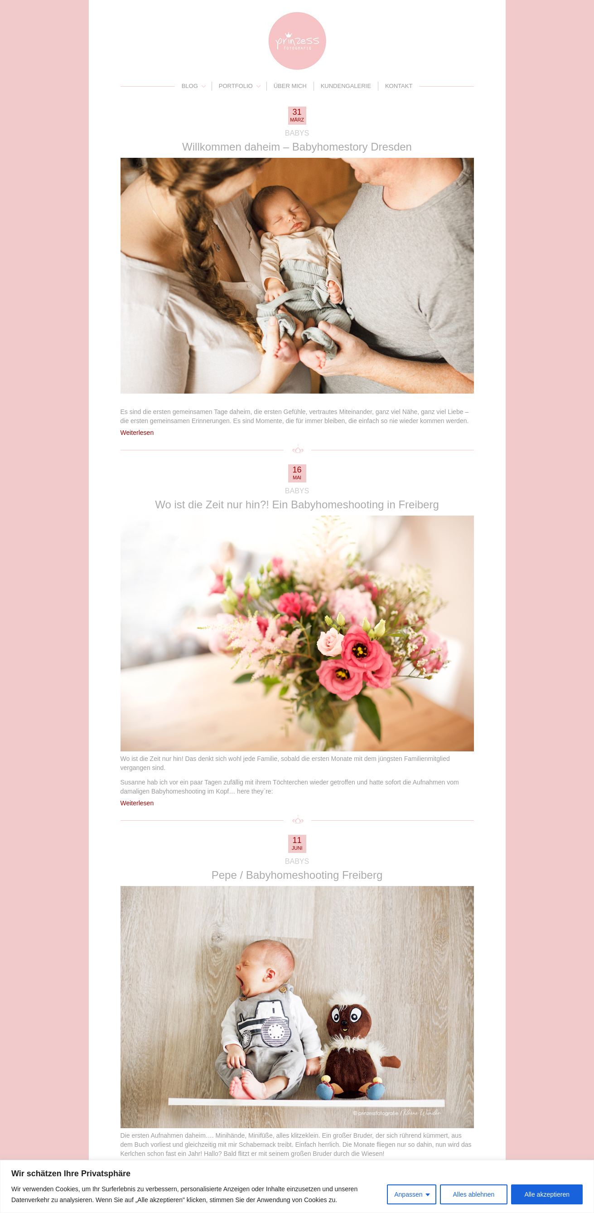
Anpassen (408, 1194)
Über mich (290, 86)
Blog (190, 86)
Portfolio (236, 86)
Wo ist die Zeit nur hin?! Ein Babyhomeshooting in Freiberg (297, 504)
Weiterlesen (137, 432)
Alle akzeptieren (547, 1194)
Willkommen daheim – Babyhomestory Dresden (297, 147)
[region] (297, 1186)
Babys (297, 133)
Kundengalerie (346, 86)
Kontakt (398, 86)
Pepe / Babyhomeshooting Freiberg (297, 875)
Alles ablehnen (474, 1194)
